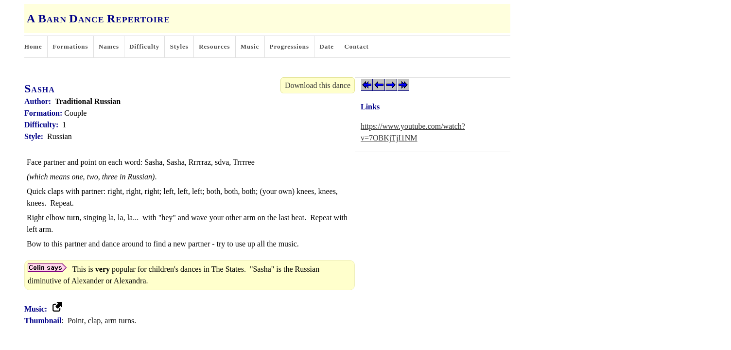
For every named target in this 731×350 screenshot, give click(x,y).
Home (33, 46)
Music (250, 46)
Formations (70, 46)
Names (109, 46)
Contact (357, 46)
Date (326, 46)
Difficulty (144, 46)
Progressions (289, 46)
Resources (214, 46)
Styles (179, 46)
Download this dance (317, 85)
